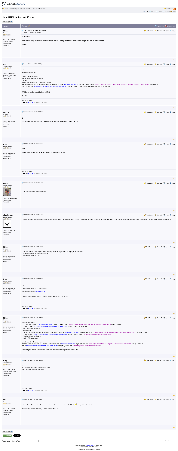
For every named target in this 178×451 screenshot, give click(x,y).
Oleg (5, 64)
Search (152, 11)
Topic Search (159, 26)
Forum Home (8, 8)
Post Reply (7, 22)
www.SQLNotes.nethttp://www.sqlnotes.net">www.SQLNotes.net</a (110, 344)
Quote (167, 30)
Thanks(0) (158, 30)
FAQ (147, 11)
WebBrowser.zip (40, 291)
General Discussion (39, 8)
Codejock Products (18, 8)
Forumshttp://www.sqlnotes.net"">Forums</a (97, 334)
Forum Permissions (170, 441)
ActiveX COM (29, 8)
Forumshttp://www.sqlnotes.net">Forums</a (86, 346)
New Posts (169, 8)
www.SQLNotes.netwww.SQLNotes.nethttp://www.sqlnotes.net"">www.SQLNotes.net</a (121, 84)
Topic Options (170, 26)
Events (159, 11)
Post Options (148, 30)
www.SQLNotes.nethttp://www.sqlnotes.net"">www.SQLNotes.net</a (90, 324)
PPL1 (6, 31)
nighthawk (8, 215)
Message (25, 26)
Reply (173, 30)
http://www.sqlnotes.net (71, 84)
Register (167, 11)
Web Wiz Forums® (90, 445)
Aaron (6, 183)
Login (174, 11)
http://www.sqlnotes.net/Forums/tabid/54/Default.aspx (50, 86)
